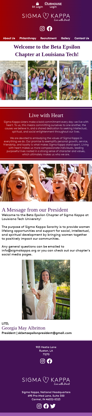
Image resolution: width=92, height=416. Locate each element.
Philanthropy (27, 38)
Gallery (65, 38)
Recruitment (48, 38)
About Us (9, 38)
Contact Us (81, 38)
